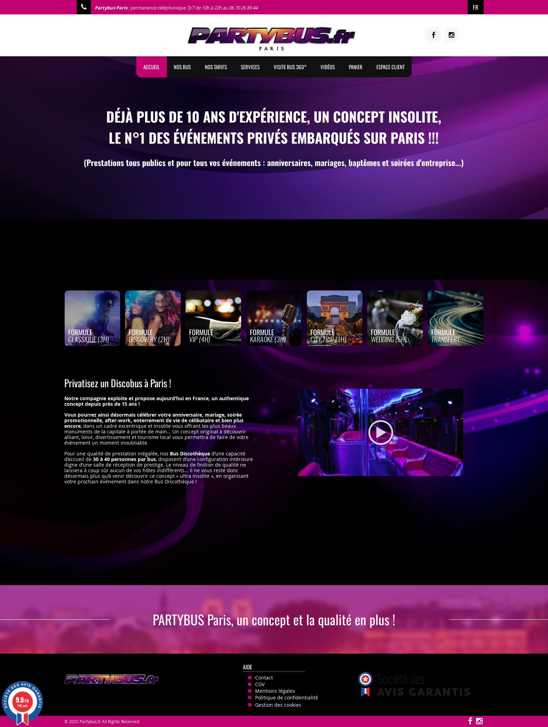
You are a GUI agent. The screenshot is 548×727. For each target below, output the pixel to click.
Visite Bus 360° (290, 67)
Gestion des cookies (278, 704)
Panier (355, 67)
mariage (214, 414)
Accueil (151, 67)
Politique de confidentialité (286, 697)
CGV (260, 684)
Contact (264, 677)
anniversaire (187, 414)
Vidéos (327, 67)
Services (250, 67)
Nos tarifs (216, 67)
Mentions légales (275, 691)
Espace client (390, 67)
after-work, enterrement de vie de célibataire (159, 420)
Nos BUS (182, 67)
